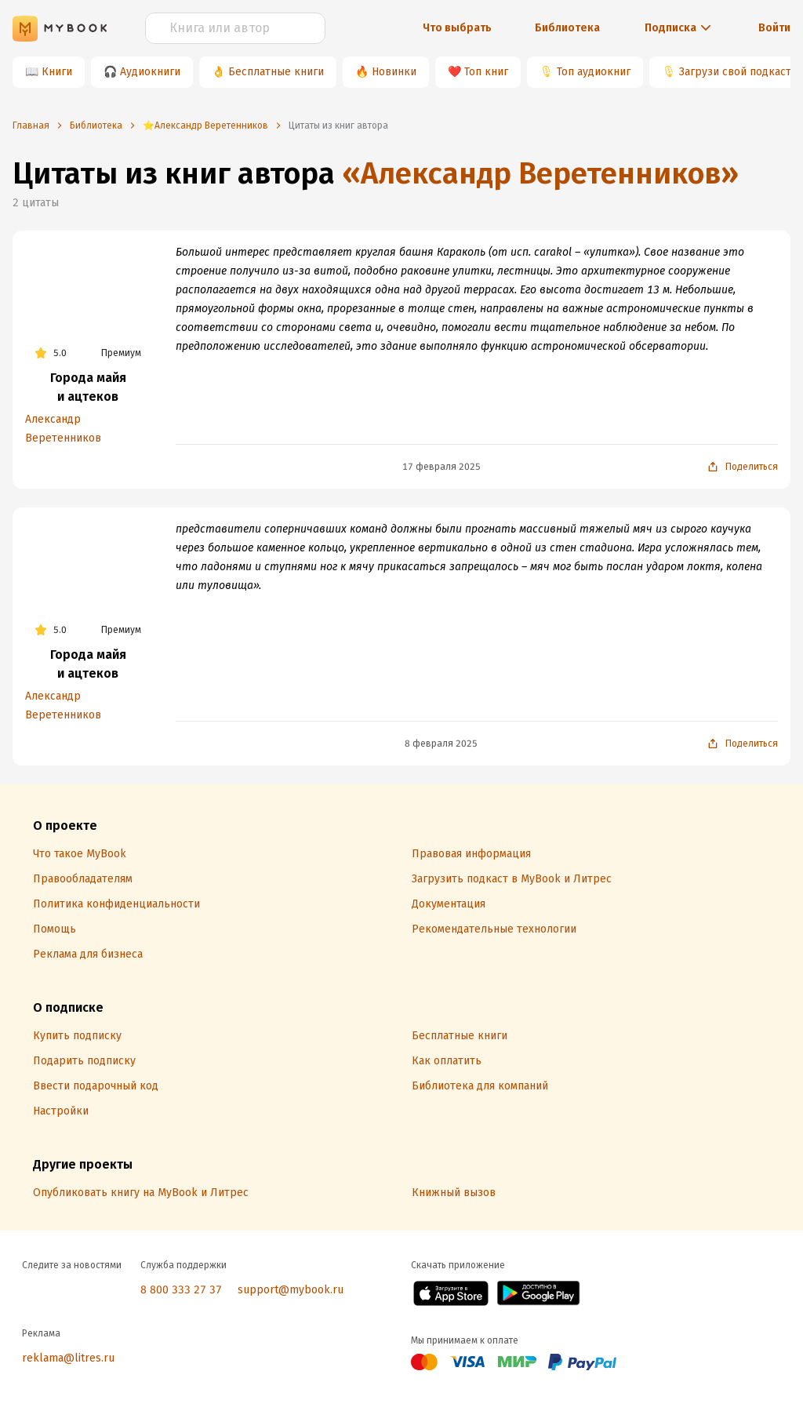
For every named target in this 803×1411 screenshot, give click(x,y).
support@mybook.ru (290, 1289)
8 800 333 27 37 (181, 1289)
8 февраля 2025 (441, 743)
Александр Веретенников (63, 429)
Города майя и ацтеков (88, 387)
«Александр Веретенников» (540, 173)
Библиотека (567, 28)
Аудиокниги (150, 71)
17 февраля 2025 (441, 466)
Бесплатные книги (276, 71)
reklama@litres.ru (68, 1358)
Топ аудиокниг (593, 71)
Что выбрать (457, 28)
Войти (774, 28)
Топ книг (486, 71)
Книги (57, 71)
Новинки (394, 71)
